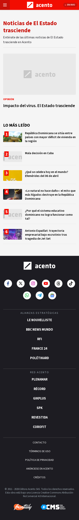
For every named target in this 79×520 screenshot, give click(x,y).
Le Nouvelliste (39, 320)
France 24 (39, 348)
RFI (39, 339)
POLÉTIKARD (39, 358)
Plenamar (39, 379)
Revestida (40, 417)
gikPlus (39, 398)
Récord (40, 389)
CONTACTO (39, 443)
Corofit (39, 427)
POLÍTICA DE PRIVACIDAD (39, 460)
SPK (40, 408)
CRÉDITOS (39, 477)
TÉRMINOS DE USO (39, 451)
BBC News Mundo (39, 329)
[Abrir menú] (5, 5)
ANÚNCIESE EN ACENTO (39, 469)
